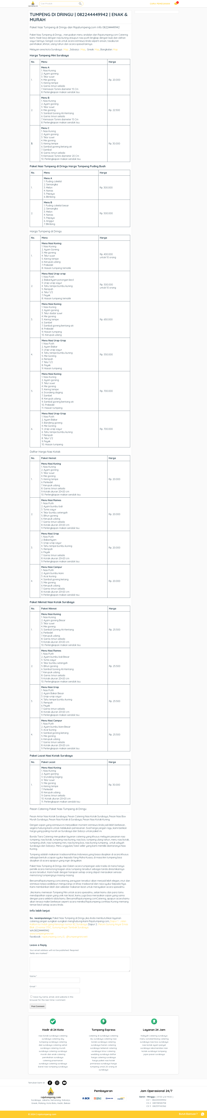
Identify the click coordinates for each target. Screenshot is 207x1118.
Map (66, 49)
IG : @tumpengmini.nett (75, 936)
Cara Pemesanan (160, 3)
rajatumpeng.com (52, 936)
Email (33, 986)
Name (33, 976)
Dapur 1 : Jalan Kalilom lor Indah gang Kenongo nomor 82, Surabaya (78, 923)
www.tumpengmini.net (42, 933)
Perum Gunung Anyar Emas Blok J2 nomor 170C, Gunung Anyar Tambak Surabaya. (79, 926)
